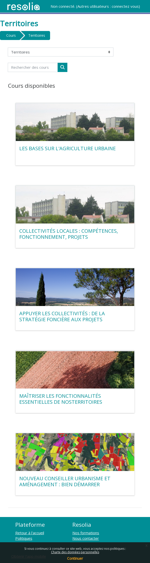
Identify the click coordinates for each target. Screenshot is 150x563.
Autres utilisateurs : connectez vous (108, 6)
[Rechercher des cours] (33, 67)
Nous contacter (85, 538)
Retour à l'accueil (29, 532)
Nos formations (85, 532)
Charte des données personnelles (75, 552)
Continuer (75, 558)
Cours (11, 35)
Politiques (23, 538)
